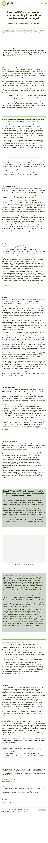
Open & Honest (22, 811)
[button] (1, 548)
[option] (24, 548)
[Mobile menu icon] (45, 3)
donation (9, 757)
